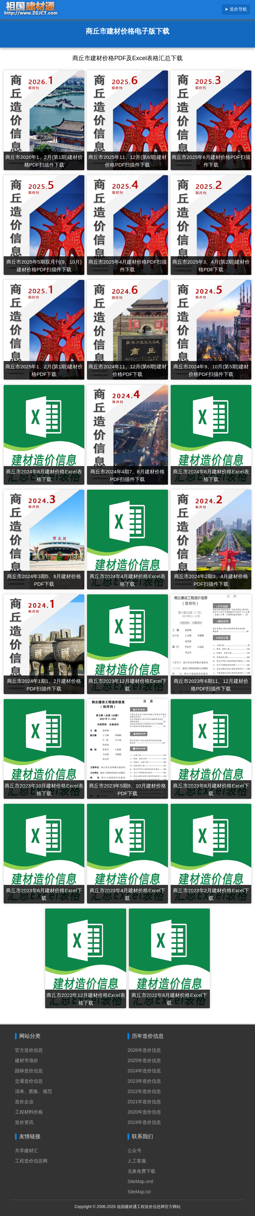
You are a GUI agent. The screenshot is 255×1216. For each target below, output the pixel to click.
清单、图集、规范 (33, 1091)
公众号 (134, 1150)
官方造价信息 (29, 1050)
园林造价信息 (29, 1070)
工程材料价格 (29, 1112)
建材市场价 (26, 1060)
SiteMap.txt (139, 1191)
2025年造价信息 (144, 1060)
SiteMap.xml (140, 1181)
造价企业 (24, 1101)
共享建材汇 (26, 1150)
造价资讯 (24, 1122)
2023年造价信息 (144, 1081)
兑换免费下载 (141, 1171)
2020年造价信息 (144, 1112)
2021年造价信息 (144, 1101)
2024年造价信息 (144, 1070)
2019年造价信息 (144, 1122)
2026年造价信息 (144, 1050)
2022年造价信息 (144, 1091)
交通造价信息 (29, 1081)
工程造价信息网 (31, 1160)
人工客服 (137, 1160)
